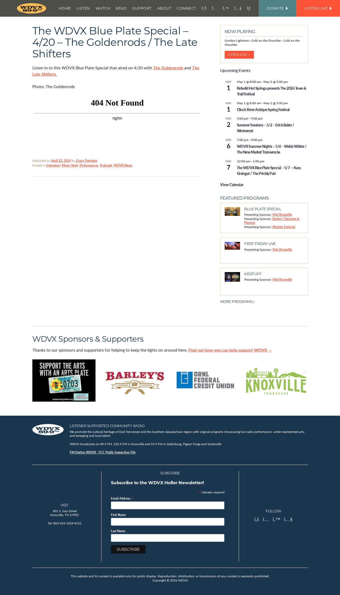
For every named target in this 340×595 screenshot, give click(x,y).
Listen (83, 8)
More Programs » (237, 301)
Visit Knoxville (282, 214)
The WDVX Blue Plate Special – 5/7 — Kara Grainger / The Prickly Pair (269, 170)
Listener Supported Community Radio (107, 426)
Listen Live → (239, 55)
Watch (103, 8)
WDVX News (123, 165)
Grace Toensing (86, 160)
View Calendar (231, 184)
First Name (118, 515)
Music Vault (70, 165)
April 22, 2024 (61, 160)
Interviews (53, 165)
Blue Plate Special (262, 209)
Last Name (118, 531)
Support (142, 8)
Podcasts (106, 165)
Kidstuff (252, 274)
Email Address (122, 498)
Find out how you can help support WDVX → (230, 350)
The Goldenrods (168, 68)
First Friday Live (260, 244)
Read (121, 8)
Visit (65, 505)
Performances (89, 165)
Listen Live (318, 8)
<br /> (117, 123)
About (164, 8)
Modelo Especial (283, 227)
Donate (277, 8)
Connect (186, 8)
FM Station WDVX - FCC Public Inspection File (102, 452)
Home (65, 8)
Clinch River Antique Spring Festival (263, 109)
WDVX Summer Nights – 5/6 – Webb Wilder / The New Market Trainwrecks (272, 149)
